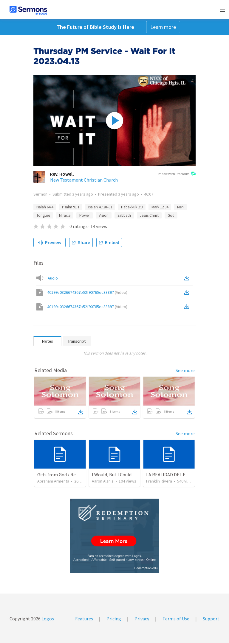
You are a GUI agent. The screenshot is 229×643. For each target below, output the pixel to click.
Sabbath (124, 215)
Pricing (113, 619)
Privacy (141, 619)
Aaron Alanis (103, 481)
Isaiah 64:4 (44, 207)
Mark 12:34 (159, 207)
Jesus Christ (149, 215)
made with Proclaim (177, 174)
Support (211, 619)
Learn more (163, 27)
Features (84, 619)
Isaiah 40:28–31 (100, 207)
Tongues (43, 215)
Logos (47, 619)
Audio (53, 278)
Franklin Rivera (159, 481)
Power (84, 215)
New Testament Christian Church (84, 180)
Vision (104, 215)
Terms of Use (176, 619)
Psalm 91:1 (70, 207)
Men (180, 207)
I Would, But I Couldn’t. (115, 474)
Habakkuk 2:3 (132, 207)
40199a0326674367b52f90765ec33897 (87, 292)
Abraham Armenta (53, 481)
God (171, 215)
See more (185, 370)
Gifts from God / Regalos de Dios (70, 474)
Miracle (64, 215)
